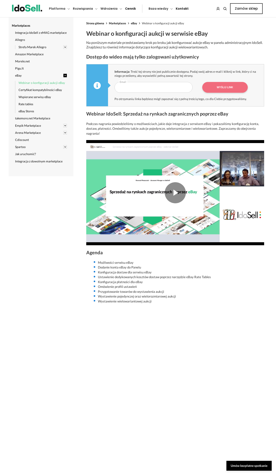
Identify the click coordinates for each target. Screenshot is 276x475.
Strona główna (95, 23)
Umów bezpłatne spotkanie (249, 465)
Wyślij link (225, 87)
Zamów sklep (246, 8)
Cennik (130, 8)
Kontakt (182, 8)
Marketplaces (117, 23)
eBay (134, 23)
